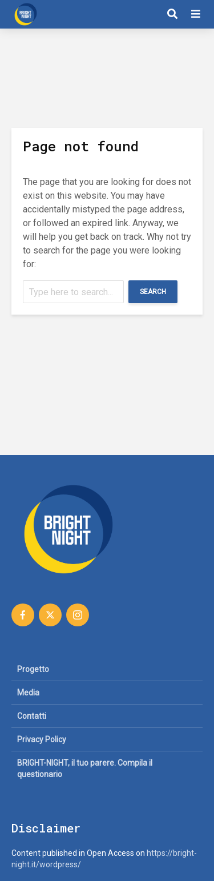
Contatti (31, 716)
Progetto (33, 669)
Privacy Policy (41, 739)
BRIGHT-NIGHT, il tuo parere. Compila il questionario (84, 768)
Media (28, 692)
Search (153, 292)
